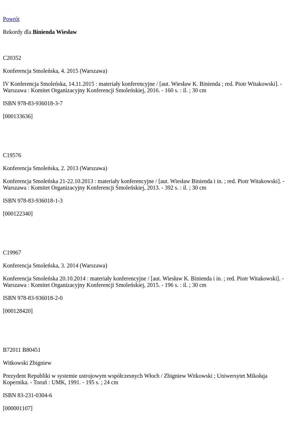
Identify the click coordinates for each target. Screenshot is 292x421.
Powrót (11, 19)
